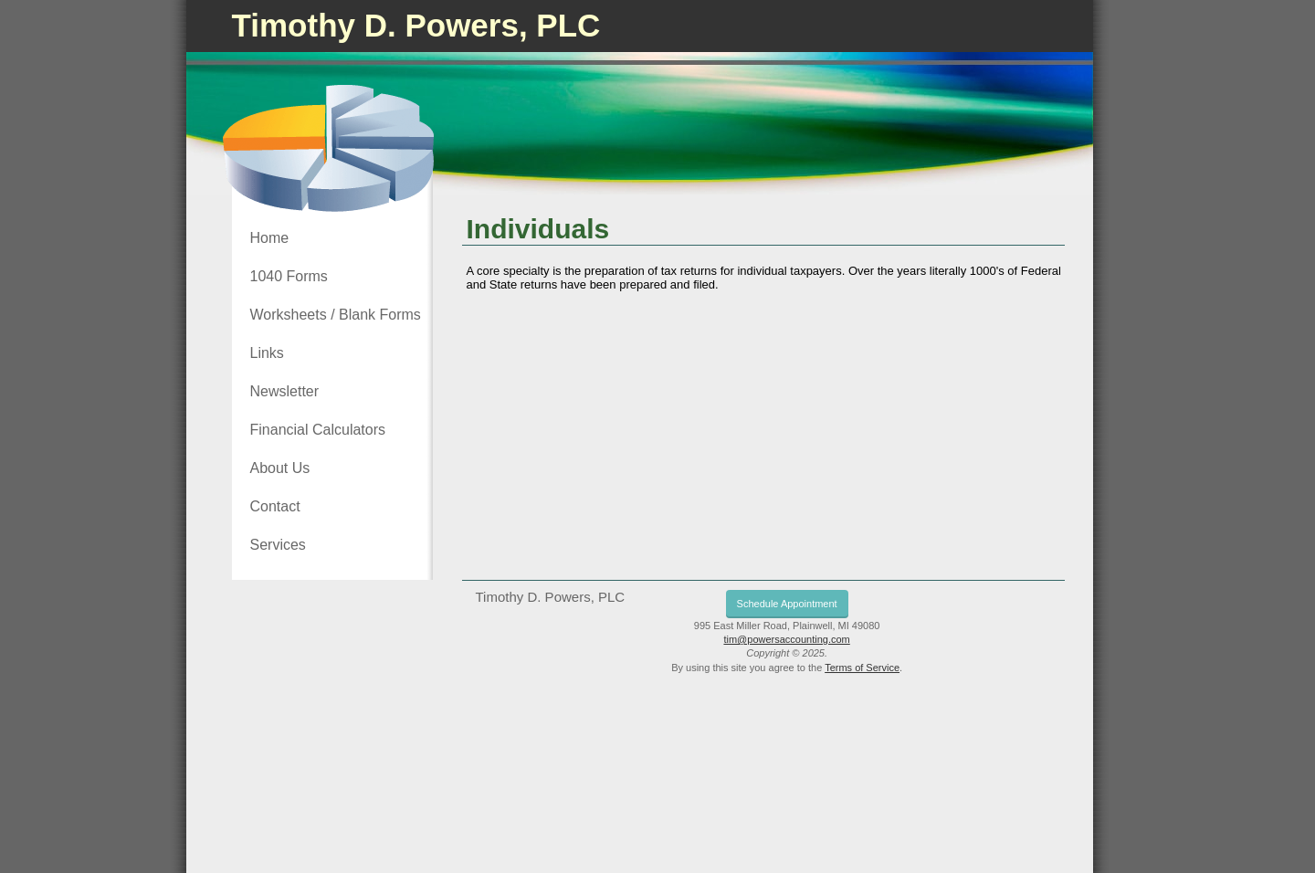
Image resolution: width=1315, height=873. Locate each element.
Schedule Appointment (787, 603)
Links (267, 353)
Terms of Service (862, 667)
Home (269, 238)
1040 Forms (289, 276)
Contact (275, 506)
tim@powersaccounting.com (786, 639)
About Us (280, 468)
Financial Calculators (318, 429)
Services (278, 544)
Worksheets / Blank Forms (335, 314)
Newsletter (285, 391)
